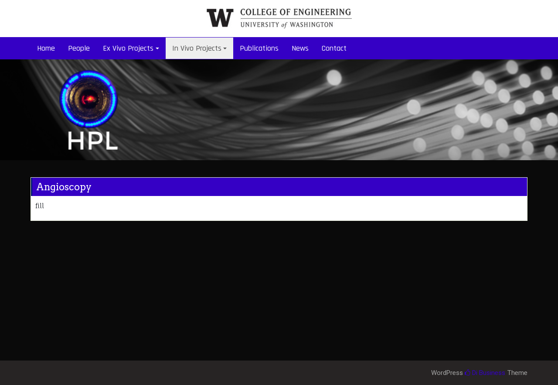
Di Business (485, 373)
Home (46, 48)
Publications (259, 48)
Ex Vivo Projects (128, 48)
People (79, 48)
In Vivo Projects (196, 48)
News (300, 48)
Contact (334, 48)
